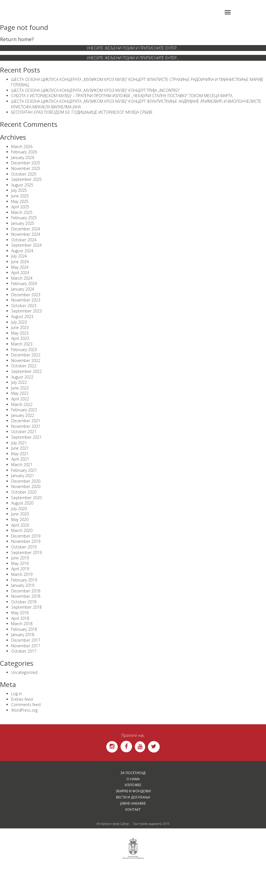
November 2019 (25, 541)
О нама (133, 779)
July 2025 (19, 190)
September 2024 (26, 245)
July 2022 (19, 382)
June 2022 (20, 388)
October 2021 (23, 431)
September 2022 (26, 371)
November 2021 (25, 426)
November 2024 (25, 234)
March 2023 (21, 344)
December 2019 (25, 536)
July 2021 (19, 442)
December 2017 (25, 640)
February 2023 (24, 349)
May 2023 (20, 333)
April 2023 (20, 338)
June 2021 (20, 448)
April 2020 (20, 525)
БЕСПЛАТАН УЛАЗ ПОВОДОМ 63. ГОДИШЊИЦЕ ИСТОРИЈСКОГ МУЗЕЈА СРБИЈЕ (82, 112)
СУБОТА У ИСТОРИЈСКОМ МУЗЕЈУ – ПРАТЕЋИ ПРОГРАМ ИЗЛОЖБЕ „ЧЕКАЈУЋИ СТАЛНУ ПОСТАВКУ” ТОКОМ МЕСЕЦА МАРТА (121, 95)
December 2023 (25, 294)
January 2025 (22, 223)
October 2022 (23, 365)
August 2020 (22, 503)
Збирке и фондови (133, 791)
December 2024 (25, 229)
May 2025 (20, 201)
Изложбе (133, 784)
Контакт (133, 809)
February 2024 (24, 283)
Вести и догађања (133, 797)
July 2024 (19, 256)
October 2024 (23, 239)
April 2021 (20, 459)
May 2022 (20, 393)
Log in (16, 693)
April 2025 (20, 206)
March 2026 (21, 146)
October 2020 (23, 492)
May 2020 (20, 519)
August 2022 (22, 377)
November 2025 (25, 168)
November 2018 (25, 596)
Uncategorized (24, 672)
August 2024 (22, 250)
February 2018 (24, 629)
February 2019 (24, 580)
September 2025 (26, 179)
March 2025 (21, 212)
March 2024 (21, 278)
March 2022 (21, 404)
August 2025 (22, 185)
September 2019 (26, 552)
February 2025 (24, 217)
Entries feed (22, 699)
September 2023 (26, 311)
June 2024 (20, 261)
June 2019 (20, 557)
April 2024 (20, 272)
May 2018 (20, 612)
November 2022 (25, 360)
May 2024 (20, 267)
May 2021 (20, 453)
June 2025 (20, 195)
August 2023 (22, 316)
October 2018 (23, 601)
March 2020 (21, 530)
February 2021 (24, 470)
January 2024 (22, 289)
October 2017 (23, 651)
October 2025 (23, 174)
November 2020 (25, 486)
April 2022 (20, 398)
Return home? (17, 39)
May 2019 (20, 563)
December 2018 (25, 591)
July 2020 (19, 508)
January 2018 (22, 634)
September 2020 (26, 497)
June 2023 (20, 327)
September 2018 (26, 607)
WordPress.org (24, 710)
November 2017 (25, 645)
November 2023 (25, 300)
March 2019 (21, 574)
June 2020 (20, 514)
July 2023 (19, 322)
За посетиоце (133, 772)
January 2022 (22, 415)
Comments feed (26, 704)
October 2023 (23, 305)
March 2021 (21, 464)
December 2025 (25, 162)
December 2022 (25, 355)
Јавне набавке (133, 803)
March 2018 (21, 623)
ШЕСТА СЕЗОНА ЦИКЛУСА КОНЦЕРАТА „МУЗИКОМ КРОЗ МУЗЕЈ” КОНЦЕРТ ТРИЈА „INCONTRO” (95, 90)
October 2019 (23, 547)
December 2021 (25, 420)
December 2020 (25, 481)
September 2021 (26, 437)
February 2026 (24, 152)
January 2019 (22, 585)
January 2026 (22, 157)
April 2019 (20, 568)
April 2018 (20, 618)
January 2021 (22, 475)
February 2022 (24, 409)
